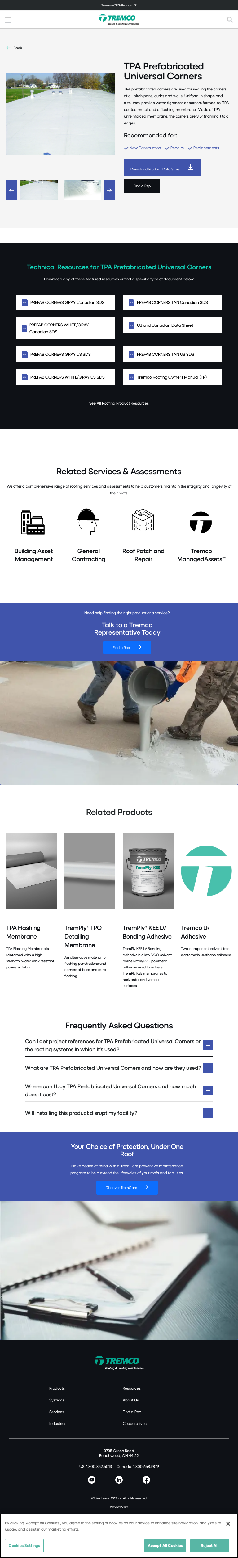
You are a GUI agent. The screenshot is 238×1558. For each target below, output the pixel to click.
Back (18, 47)
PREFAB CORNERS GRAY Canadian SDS (65, 302)
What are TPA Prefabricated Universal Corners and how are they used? (113, 1068)
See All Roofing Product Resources (119, 403)
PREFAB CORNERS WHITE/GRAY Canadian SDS (65, 328)
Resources (132, 1388)
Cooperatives (135, 1423)
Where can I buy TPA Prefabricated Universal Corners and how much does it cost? (110, 1090)
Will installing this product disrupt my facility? (81, 1113)
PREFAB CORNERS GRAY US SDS (65, 354)
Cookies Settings (24, 1548)
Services (56, 1411)
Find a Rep (142, 185)
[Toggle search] (230, 19)
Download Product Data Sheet (155, 169)
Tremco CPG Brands (116, 5)
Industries (57, 1423)
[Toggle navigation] (119, 5)
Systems (56, 1399)
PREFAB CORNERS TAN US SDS (172, 354)
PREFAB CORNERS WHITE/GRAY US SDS (65, 377)
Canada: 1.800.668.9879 (138, 1466)
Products (57, 1388)
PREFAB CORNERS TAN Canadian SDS (172, 302)
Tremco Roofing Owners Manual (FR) (172, 377)
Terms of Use (119, 1515)
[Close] (228, 1526)
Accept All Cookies (165, 1548)
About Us (131, 1399)
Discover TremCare (121, 1187)
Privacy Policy (119, 1506)
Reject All (209, 1548)
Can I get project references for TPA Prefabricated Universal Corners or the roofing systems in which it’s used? (113, 1045)
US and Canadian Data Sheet (172, 325)
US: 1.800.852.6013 (95, 1466)
